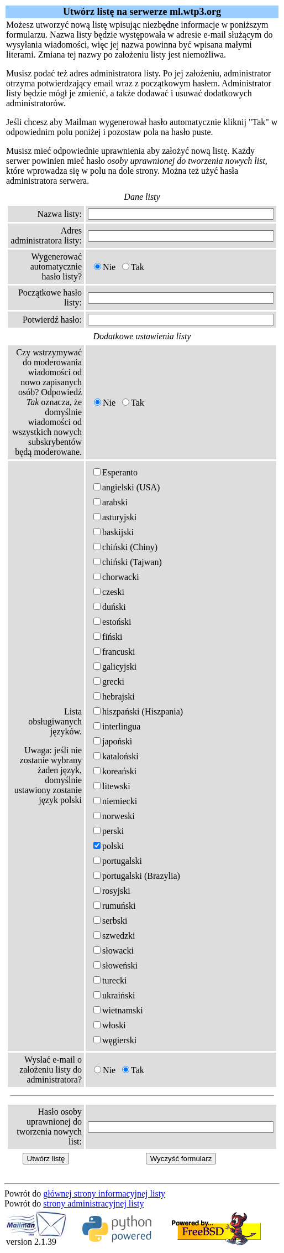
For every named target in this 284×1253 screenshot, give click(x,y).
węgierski (114, 1040)
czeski (108, 592)
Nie (104, 267)
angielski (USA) (126, 487)
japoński (112, 741)
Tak (133, 267)
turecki (110, 980)
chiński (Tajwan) (127, 562)
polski (108, 846)
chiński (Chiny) (125, 547)
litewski (111, 786)
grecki (108, 681)
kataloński (116, 756)
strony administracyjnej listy (93, 1203)
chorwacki (116, 577)
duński (109, 607)
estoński (112, 621)
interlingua (116, 726)
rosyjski (111, 890)
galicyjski (114, 666)
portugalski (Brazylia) (136, 876)
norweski (114, 816)
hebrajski (114, 696)
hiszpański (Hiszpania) (138, 711)
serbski (110, 920)
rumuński (114, 905)
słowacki (113, 950)
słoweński (115, 965)
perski (108, 831)
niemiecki (115, 801)
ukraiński (114, 995)
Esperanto (115, 472)
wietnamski (118, 1010)
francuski (114, 651)
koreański (114, 771)
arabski (110, 502)
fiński (107, 636)
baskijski (113, 532)
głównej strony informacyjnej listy (104, 1193)
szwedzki (114, 935)
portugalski (117, 861)
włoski (109, 1025)
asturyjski (114, 517)
